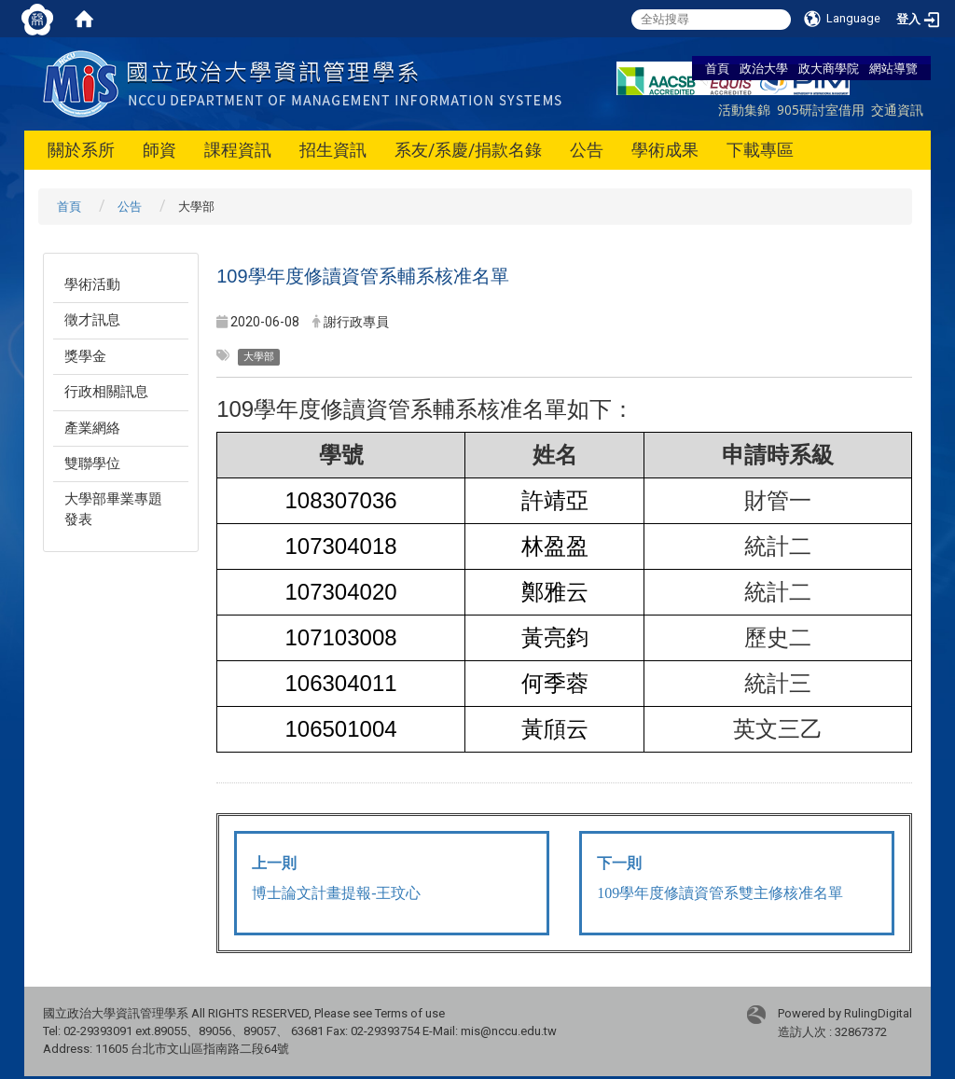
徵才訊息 (92, 319)
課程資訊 (237, 149)
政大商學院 (828, 68)
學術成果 (665, 149)
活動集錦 (744, 109)
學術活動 (92, 284)
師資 (159, 149)
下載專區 (760, 149)
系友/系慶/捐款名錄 (468, 149)
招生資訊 (333, 149)
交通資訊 (897, 109)
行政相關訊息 (106, 391)
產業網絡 (92, 428)
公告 (586, 149)
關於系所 (81, 149)
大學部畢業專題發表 (113, 509)
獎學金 (85, 356)
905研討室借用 (821, 109)
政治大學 (764, 68)
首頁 (717, 68)
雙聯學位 (92, 463)
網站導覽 (893, 68)
